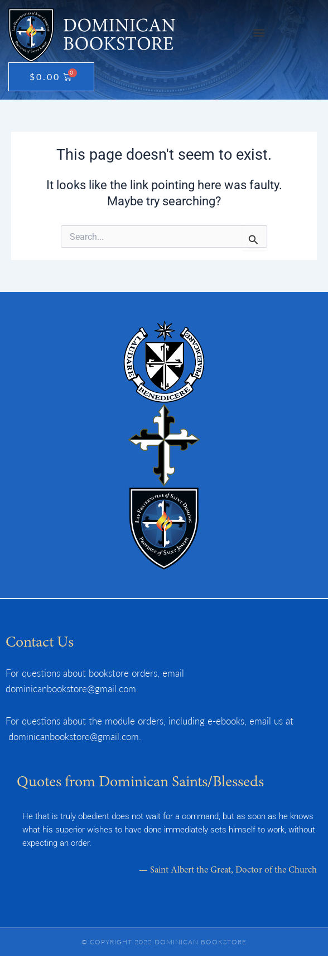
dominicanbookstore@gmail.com (71, 688)
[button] (258, 32)
